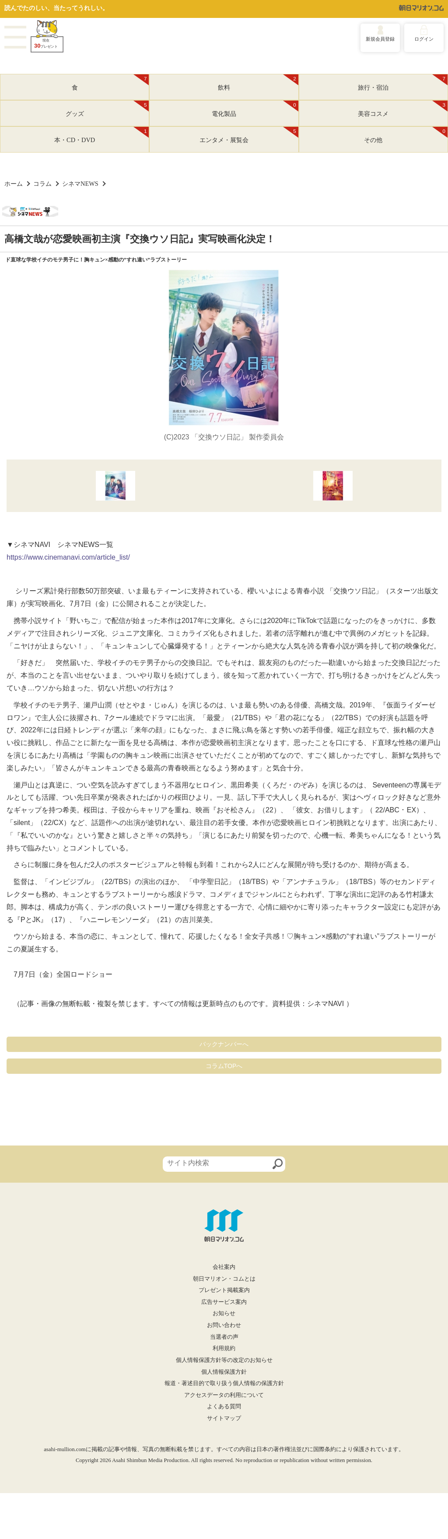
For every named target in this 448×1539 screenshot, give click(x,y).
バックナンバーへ (224, 1044)
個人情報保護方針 (224, 1372)
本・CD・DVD (101, 135)
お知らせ (224, 1313)
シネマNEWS (80, 183)
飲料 (258, 82)
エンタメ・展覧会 (249, 135)
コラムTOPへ (224, 1065)
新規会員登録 (380, 39)
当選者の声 (224, 1337)
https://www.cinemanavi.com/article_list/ (68, 557)
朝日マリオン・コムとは (224, 1279)
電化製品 (255, 109)
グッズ (107, 109)
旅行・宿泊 (403, 82)
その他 (406, 135)
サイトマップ (224, 1418)
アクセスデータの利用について (224, 1395)
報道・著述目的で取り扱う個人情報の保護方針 (224, 1383)
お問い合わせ (224, 1325)
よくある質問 (224, 1406)
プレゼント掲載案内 (224, 1290)
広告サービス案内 (224, 1302)
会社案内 (224, 1267)
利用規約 (224, 1348)
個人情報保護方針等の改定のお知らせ (224, 1360)
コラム (42, 183)
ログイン (424, 39)
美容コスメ (403, 109)
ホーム (13, 183)
